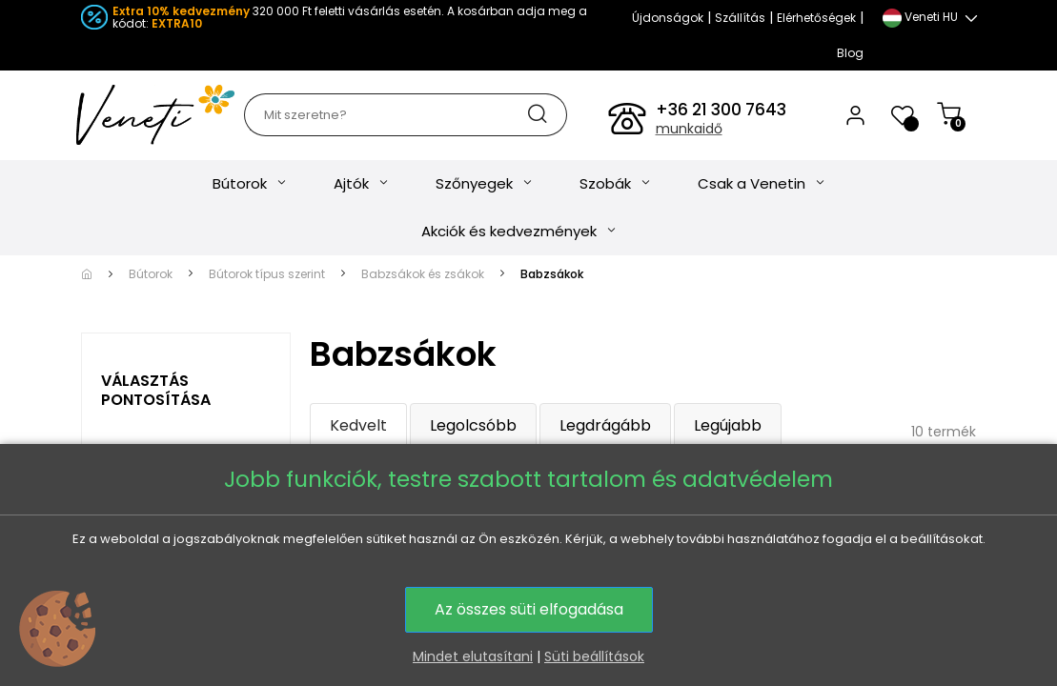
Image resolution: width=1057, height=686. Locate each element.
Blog (850, 53)
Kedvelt (358, 425)
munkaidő (689, 128)
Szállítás (740, 18)
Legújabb (728, 425)
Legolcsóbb (473, 425)
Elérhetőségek (816, 18)
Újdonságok (667, 18)
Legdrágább (605, 425)
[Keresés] (404, 114)
